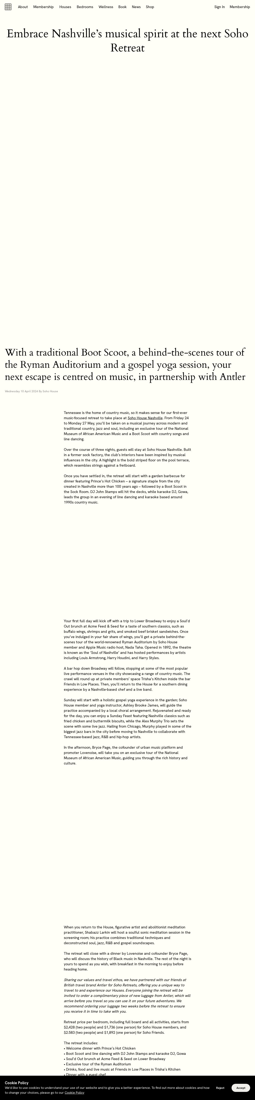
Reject (220, 1088)
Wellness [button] (106, 6)
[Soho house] (9, 7)
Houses (65, 6)
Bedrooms (85, 6)
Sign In (219, 6)
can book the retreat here (121, 947)
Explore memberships (127, 1018)
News (136, 6)
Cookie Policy (74, 1092)
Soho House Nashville (145, 306)
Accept (240, 1088)
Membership (43, 6)
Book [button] (122, 6)
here (149, 959)
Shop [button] (150, 6)
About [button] (23, 6)
